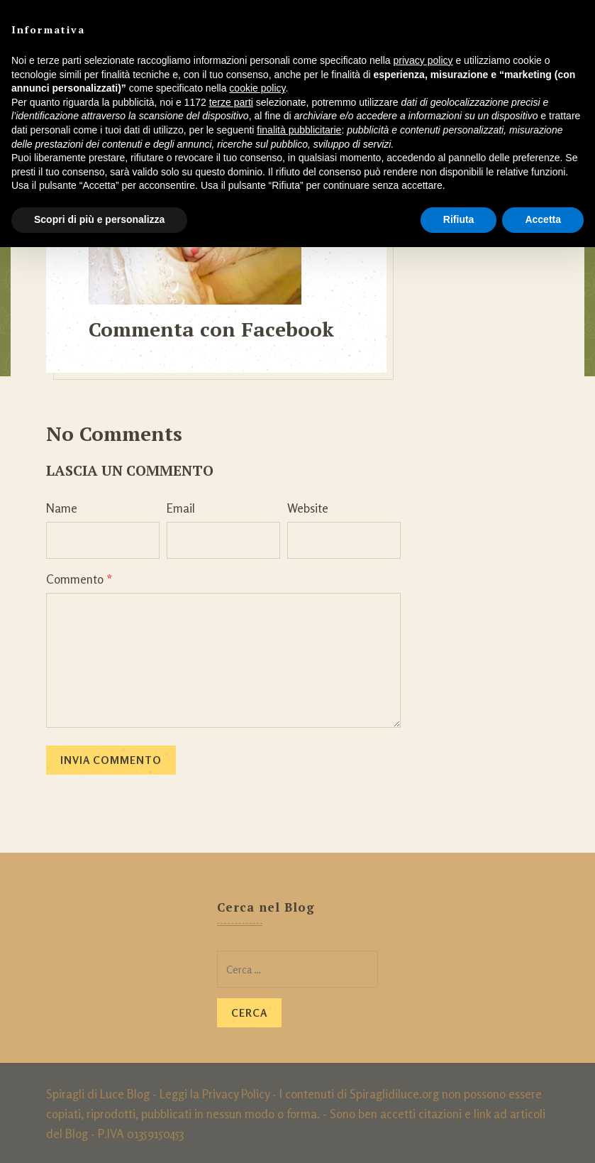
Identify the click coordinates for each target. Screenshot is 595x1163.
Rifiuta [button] (458, 219)
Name (61, 505)
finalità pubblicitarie (299, 130)
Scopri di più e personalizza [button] (99, 219)
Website (307, 505)
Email (181, 505)
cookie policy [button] (257, 88)
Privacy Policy (235, 1091)
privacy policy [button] (423, 60)
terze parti (231, 102)
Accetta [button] (543, 219)
